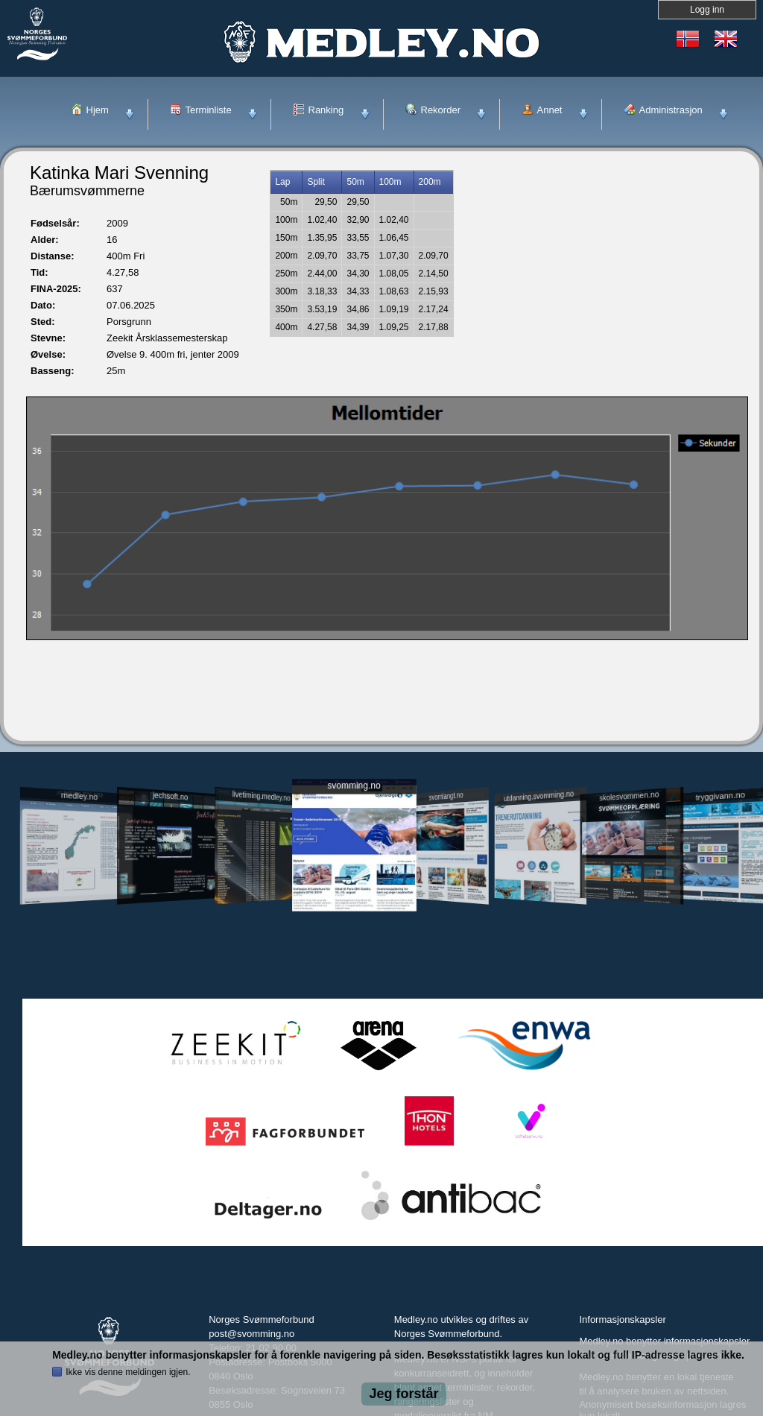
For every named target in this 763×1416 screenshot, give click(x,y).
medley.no (78, 796)
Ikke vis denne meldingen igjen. (128, 1372)
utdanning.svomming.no (539, 796)
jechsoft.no (170, 796)
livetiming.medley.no (261, 796)
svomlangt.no (446, 796)
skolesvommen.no (629, 796)
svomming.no (353, 786)
